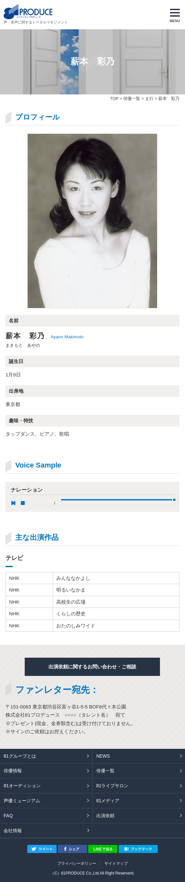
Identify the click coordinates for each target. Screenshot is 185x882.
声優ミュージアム (22, 800)
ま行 (149, 98)
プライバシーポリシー (76, 863)
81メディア (108, 800)
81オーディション (22, 785)
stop (22, 503)
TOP (114, 98)
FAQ (8, 815)
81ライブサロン (112, 785)
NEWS (103, 756)
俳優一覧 (131, 98)
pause (13, 503)
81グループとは (20, 756)
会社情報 (13, 830)
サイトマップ (116, 863)
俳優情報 (13, 770)
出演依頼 (105, 815)
